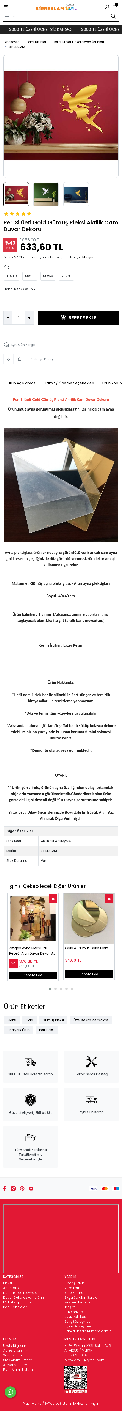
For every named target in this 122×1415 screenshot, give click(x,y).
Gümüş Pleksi (53, 1020)
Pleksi (12, 1020)
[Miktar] (18, 318)
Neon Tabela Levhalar (21, 1292)
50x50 (30, 276)
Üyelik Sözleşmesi (78, 1326)
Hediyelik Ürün (19, 1030)
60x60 (48, 276)
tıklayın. (88, 257)
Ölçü (7, 267)
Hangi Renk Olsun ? (20, 289)
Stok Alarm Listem (17, 1360)
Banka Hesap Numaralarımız (87, 1331)
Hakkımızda (73, 1312)
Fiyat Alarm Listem (18, 1369)
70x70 (66, 276)
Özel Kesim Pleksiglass (90, 1020)
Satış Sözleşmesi (77, 1321)
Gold (29, 1020)
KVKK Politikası (75, 1316)
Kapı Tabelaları (15, 1307)
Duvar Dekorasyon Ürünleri (24, 1297)
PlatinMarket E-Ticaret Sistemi (47, 1403)
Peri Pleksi (46, 1030)
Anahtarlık (11, 1288)
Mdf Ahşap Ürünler (18, 1302)
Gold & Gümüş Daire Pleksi (87, 948)
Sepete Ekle (33, 975)
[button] (50, 989)
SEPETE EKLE (78, 317)
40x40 (11, 276)
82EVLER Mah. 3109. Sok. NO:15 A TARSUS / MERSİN (87, 1348)
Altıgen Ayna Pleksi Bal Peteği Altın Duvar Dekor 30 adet (32, 951)
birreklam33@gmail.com (84, 1360)
